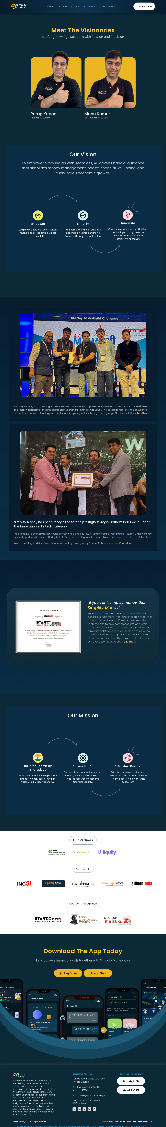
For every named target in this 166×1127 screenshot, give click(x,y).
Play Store (68, 973)
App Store (98, 973)
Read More (125, 543)
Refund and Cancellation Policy (139, 1122)
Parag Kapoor (44, 114)
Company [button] (90, 6)
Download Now (144, 6)
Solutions (48, 6)
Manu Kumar (97, 114)
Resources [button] (107, 6)
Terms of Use (119, 1122)
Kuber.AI (75, 6)
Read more (129, 641)
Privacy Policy (107, 1122)
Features (62, 6)
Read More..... (144, 413)
